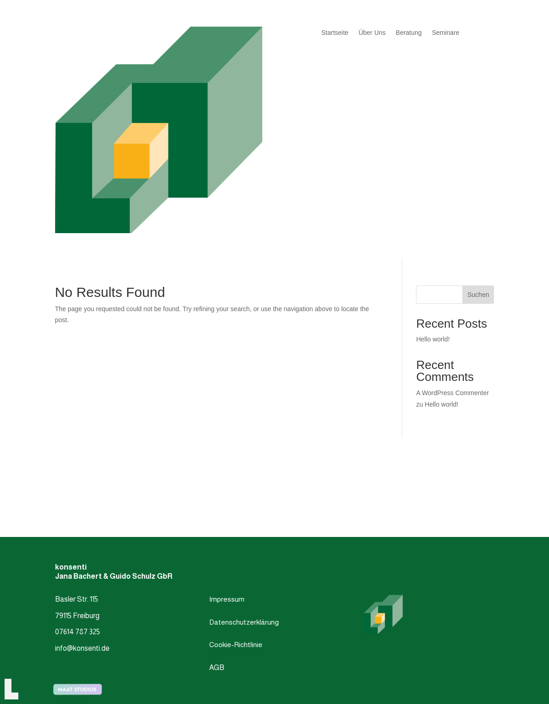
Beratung (409, 32)
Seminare (446, 32)
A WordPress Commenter (452, 393)
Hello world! (432, 339)
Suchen (478, 294)
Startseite (335, 32)
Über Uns (372, 32)
